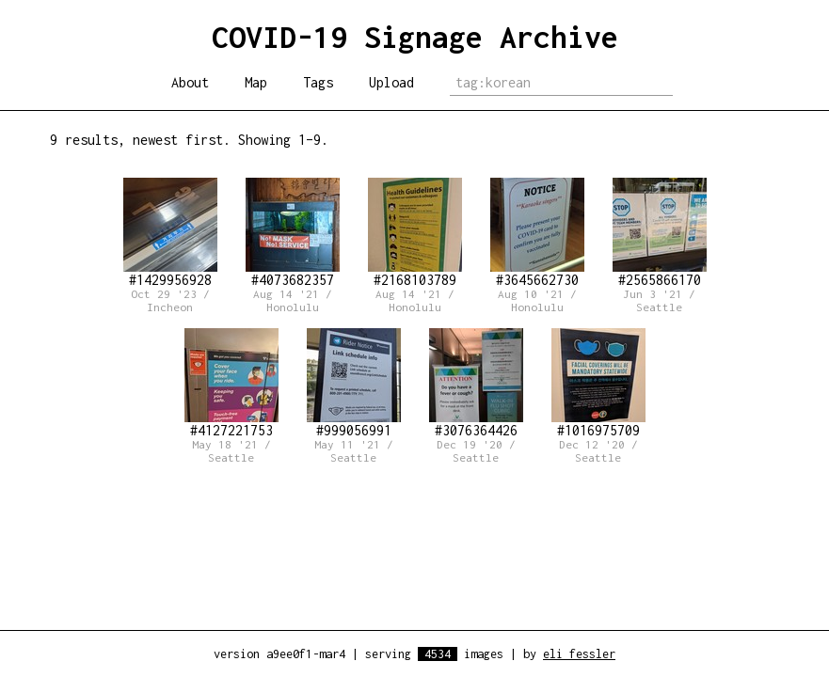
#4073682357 (292, 233)
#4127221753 (231, 383)
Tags (318, 82)
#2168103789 (415, 233)
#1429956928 (170, 233)
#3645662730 (537, 233)
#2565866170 (659, 233)
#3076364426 (476, 383)
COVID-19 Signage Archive (415, 37)
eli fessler (579, 654)
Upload (391, 82)
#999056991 (354, 383)
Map (256, 82)
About (190, 82)
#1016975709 (598, 383)
